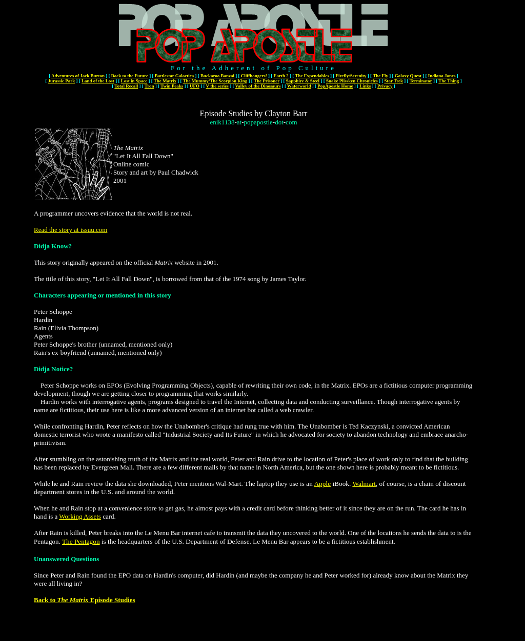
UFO (194, 86)
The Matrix (165, 80)
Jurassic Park (61, 80)
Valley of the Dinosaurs (257, 86)
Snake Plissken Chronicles (352, 80)
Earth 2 (281, 75)
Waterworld (299, 86)
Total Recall (126, 86)
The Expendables (312, 75)
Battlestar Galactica (174, 75)
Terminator (421, 80)
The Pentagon (81, 541)
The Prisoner (266, 80)
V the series (217, 86)
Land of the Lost (98, 80)
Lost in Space (134, 80)
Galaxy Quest (408, 75)
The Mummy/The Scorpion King (215, 80)
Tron (149, 86)
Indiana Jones (442, 75)
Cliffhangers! (254, 75)
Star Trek (393, 80)
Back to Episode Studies (84, 600)
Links (365, 86)
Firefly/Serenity (350, 75)
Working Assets (80, 516)
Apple (322, 483)
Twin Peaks (171, 86)
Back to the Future (129, 75)
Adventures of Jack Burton (78, 75)
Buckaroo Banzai (217, 75)
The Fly (380, 75)
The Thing (448, 80)
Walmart (364, 483)
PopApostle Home (335, 86)
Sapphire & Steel (302, 80)
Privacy (385, 86)
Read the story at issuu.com (70, 229)
